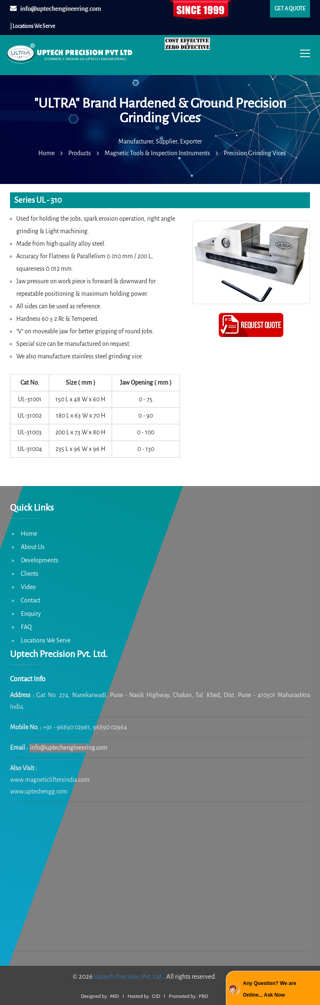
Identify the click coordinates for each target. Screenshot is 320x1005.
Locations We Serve (45, 640)
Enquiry (31, 613)
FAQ (26, 627)
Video (28, 587)
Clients (29, 573)
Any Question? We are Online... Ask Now (269, 989)
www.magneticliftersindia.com (50, 779)
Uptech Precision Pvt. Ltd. (128, 976)
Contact (30, 600)
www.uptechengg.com (39, 791)
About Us (33, 547)
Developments (39, 560)
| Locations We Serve (32, 26)
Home (29, 533)
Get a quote (290, 9)
